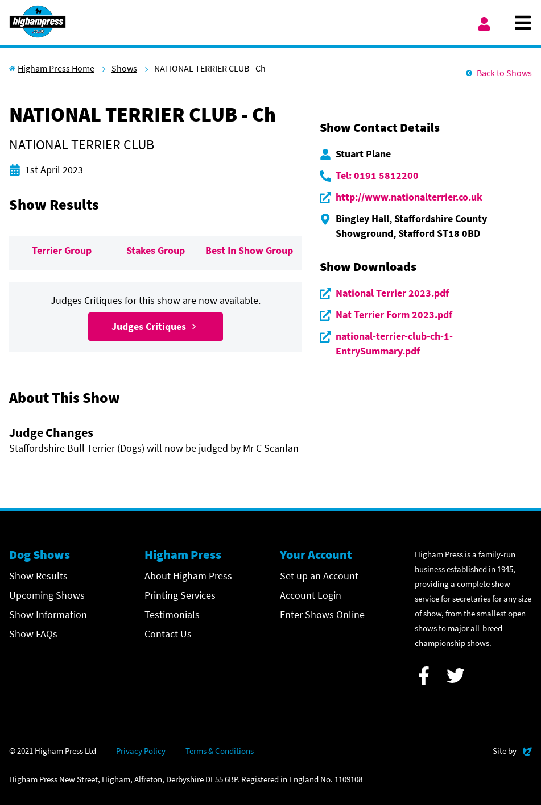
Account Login (310, 595)
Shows (124, 68)
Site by (512, 749)
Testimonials (172, 614)
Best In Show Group (249, 250)
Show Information (48, 614)
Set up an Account (319, 575)
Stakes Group (155, 250)
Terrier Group (62, 250)
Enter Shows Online (322, 614)
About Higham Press (188, 575)
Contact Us (168, 633)
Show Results (38, 575)
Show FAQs (33, 633)
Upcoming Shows (47, 595)
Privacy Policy (141, 750)
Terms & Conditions (219, 750)
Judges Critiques (155, 326)
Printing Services (180, 595)
